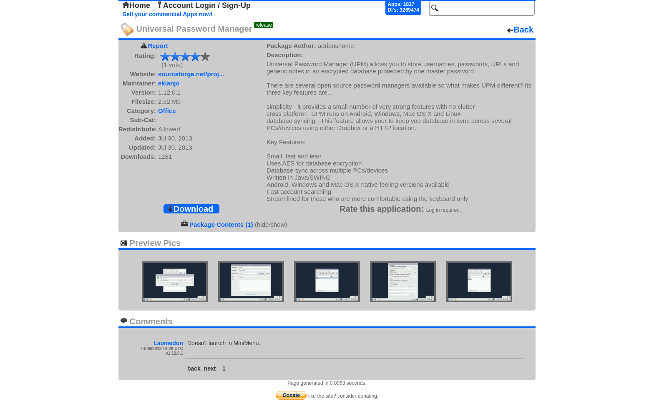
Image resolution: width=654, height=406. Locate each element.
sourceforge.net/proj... (191, 74)
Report (158, 45)
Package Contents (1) (221, 224)
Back (520, 29)
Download (190, 208)
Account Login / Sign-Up (203, 5)
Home (136, 5)
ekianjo (169, 83)
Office (167, 110)
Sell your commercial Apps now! (168, 14)
